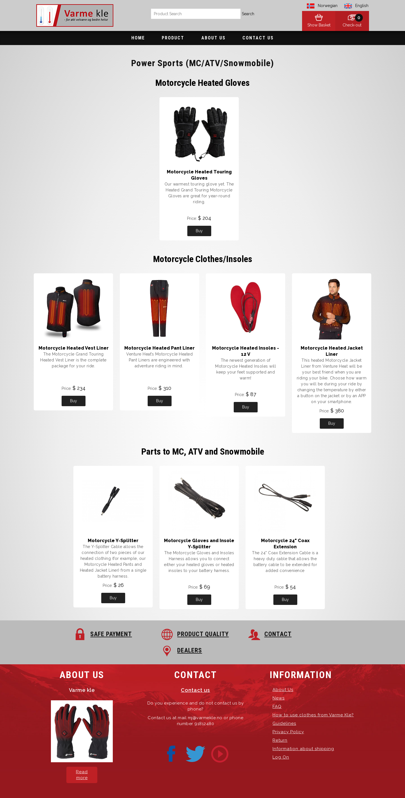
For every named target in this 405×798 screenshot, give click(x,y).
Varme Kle (140, 784)
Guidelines (284, 707)
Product (173, 38)
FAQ (277, 690)
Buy (199, 231)
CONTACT (234, 634)
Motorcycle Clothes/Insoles (202, 259)
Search (248, 14)
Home (138, 38)
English (361, 5)
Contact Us (258, 38)
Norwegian (328, 5)
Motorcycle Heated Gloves (202, 82)
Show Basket (317, 25)
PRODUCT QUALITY (164, 634)
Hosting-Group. (250, 784)
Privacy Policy (288, 715)
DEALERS (315, 634)
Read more (82, 758)
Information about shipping (303, 732)
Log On (281, 740)
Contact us (195, 674)
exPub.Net (298, 784)
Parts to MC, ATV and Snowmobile (202, 451)
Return (280, 724)
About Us (213, 38)
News (279, 681)
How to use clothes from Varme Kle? (313, 698)
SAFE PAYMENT (77, 634)
